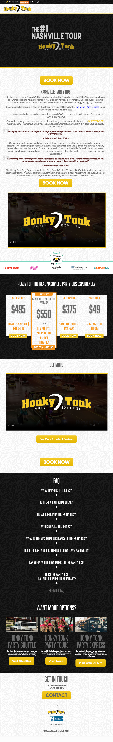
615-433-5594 (13, 2)
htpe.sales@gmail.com (56, 685)
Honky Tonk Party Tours (56, 641)
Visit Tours (56, 661)
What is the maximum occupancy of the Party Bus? (56, 540)
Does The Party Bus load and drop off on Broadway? (56, 579)
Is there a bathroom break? (56, 504)
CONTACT (56, 695)
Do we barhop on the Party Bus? (56, 516)
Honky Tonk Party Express (87, 106)
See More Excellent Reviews (56, 439)
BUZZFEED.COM (96, 121)
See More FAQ (56, 590)
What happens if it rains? (56, 492)
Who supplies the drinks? (56, 528)
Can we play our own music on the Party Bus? (56, 564)
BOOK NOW (56, 80)
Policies (56, 723)
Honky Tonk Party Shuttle (22, 641)
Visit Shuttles (21, 661)
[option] (11, 268)
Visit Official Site (91, 663)
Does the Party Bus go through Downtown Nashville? (56, 552)
